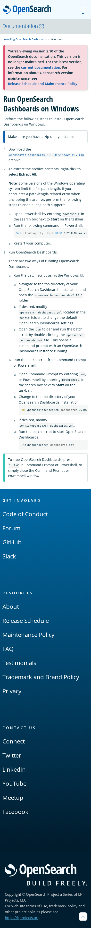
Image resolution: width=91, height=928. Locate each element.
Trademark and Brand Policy (40, 677)
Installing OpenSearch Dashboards (25, 39)
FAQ (8, 649)
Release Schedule (25, 621)
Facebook (15, 812)
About (10, 607)
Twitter (11, 755)
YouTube (14, 784)
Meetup (12, 798)
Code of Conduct (25, 514)
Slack (9, 556)
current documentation (40, 67)
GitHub (12, 542)
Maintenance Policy (28, 635)
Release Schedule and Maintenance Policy (42, 83)
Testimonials (19, 663)
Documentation (23, 26)
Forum (11, 528)
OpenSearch (28, 10)
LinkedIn (14, 770)
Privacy (11, 691)
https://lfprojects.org (22, 917)
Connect (13, 741)
